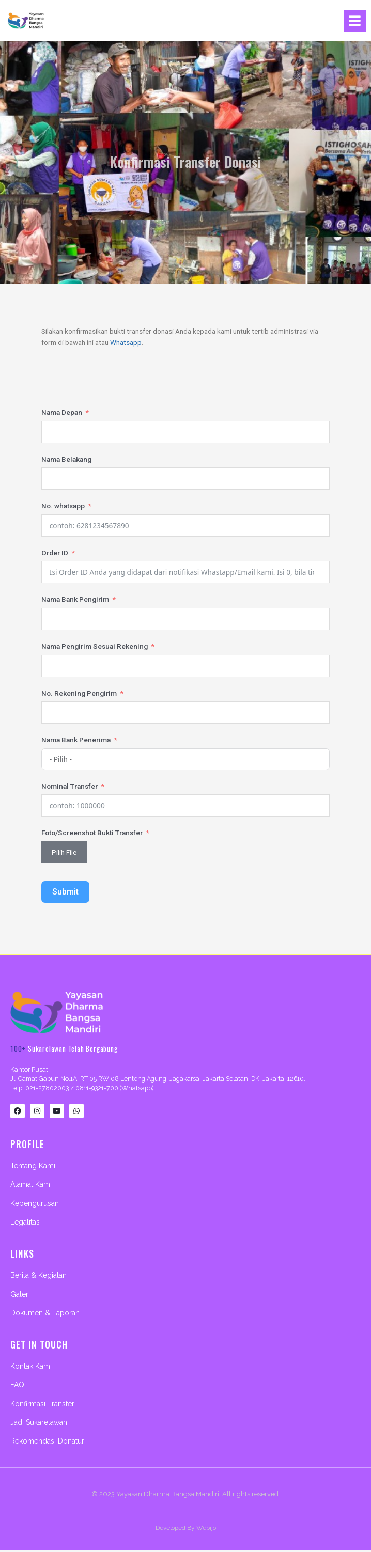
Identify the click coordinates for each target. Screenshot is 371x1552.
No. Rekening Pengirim (79, 692)
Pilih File (64, 852)
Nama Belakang (66, 458)
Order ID (54, 552)
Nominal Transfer (69, 785)
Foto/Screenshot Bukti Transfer (92, 832)
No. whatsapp (63, 505)
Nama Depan (61, 412)
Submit (65, 892)
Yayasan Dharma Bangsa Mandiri (167, 1496)
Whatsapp (126, 342)
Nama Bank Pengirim (75, 599)
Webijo (206, 1529)
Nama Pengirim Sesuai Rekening (94, 645)
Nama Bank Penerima (76, 739)
